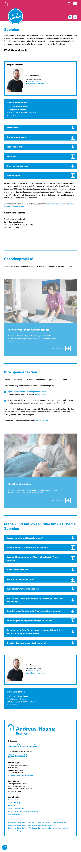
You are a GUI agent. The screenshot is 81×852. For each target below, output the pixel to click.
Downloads (22, 822)
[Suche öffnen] (69, 4)
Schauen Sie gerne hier (55, 204)
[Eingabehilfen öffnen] (4, 847)
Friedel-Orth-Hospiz (14, 803)
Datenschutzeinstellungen (17, 825)
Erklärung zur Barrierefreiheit (17, 828)
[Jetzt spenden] (15, 16)
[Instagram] (75, 17)
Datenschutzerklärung (60, 822)
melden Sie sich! (42, 421)
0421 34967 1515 (34, 81)
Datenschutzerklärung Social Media (40, 825)
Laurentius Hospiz (14, 814)
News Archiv (12, 822)
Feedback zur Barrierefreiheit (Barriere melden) (45, 828)
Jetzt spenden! (57, 349)
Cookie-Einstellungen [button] (15, 831)
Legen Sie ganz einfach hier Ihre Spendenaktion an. (27, 392)
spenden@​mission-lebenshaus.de (36, 84)
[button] (40, 128)
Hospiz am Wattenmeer (16, 808)
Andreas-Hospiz (13, 800)
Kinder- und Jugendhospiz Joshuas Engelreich (23, 811)
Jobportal (31, 822)
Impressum (47, 822)
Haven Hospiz (12, 805)
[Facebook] (70, 17)
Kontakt (38, 822)
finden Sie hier (40, 394)
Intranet (65, 828)
